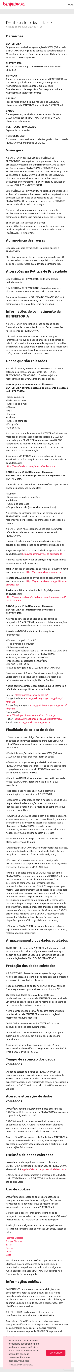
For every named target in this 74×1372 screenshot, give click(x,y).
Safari (9, 1244)
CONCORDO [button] (56, 1353)
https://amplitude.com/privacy (34, 722)
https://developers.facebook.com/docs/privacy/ (30, 715)
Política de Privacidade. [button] (21, 1364)
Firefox (9, 1248)
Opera (9, 1251)
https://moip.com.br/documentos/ (43, 572)
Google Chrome (14, 1241)
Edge (8, 1255)
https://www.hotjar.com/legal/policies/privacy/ (38, 719)
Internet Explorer (14, 1238)
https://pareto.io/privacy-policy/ (31, 695)
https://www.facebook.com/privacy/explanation (30, 466)
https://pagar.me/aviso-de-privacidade (42, 554)
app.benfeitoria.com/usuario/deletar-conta (44, 1169)
